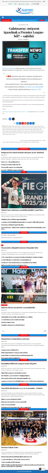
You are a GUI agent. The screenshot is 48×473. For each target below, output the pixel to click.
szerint (28, 132)
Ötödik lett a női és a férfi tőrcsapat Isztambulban (13, 219)
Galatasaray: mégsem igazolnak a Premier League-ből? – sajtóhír (24, 32)
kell (19, 129)
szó (31, 132)
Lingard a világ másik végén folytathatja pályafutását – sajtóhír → (33, 140)
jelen (15, 129)
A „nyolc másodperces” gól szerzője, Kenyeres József (15, 459)
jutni (17, 129)
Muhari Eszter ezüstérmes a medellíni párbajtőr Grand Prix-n (22, 210)
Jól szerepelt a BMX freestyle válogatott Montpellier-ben (16, 378)
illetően (12, 129)
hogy (3, 129)
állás (10, 126)
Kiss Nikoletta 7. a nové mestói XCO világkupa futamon (15, 375)
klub (23, 129)
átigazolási (24, 126)
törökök (40, 132)
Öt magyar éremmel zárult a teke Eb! (10, 164)
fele (22, 127)
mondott (4, 131)
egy (7, 127)
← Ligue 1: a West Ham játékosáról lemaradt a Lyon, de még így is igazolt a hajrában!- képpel (20, 142)
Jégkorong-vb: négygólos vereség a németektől (13, 402)
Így (9, 129)
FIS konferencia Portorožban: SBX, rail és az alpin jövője (16, 407)
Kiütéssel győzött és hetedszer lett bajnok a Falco (14, 265)
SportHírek (20, 132)
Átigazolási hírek (30, 126)
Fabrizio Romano (17, 127)
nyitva (26, 131)
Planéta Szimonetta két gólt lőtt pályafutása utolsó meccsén (16, 457)
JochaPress (4, 305)
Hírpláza (39, 111)
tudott (9, 134)
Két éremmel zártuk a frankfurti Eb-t (10, 358)
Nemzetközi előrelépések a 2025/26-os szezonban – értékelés (22, 388)
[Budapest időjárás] (35, 4)
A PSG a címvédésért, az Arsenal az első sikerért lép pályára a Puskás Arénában (22, 257)
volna (14, 134)
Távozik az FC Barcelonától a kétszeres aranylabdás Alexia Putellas (19, 262)
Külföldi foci (24, 25)
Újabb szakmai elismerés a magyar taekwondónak (14, 352)
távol (33, 132)
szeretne (25, 132)
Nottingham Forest (20, 131)
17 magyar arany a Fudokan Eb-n (10, 350)
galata (32, 127)
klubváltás (27, 129)
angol (16, 126)
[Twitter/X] (13, 119)
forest (29, 127)
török (38, 132)
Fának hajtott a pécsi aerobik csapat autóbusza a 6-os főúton (16, 317)
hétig (40, 127)
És (13, 127)
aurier (42, 126)
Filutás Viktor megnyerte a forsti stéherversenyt (13, 373)
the (35, 132)
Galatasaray (36, 127)
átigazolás (19, 126)
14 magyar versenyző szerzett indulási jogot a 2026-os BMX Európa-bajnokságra (22, 381)
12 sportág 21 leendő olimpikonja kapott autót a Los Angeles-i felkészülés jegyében (22, 222)
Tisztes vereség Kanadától (8, 405)
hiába (42, 127)
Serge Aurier (15, 132)
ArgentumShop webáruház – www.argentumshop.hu (11, 237)
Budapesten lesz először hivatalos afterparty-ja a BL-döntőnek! (22, 152)
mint (40, 129)
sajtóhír (10, 132)
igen (8, 129)
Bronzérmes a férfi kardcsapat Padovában (12, 225)
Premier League (36, 131)
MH (2, 245)
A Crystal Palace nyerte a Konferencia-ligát (12, 319)
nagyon (7, 131)
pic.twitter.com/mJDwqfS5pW (34, 87)
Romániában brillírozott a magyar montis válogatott (18, 363)
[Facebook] (10, 119)
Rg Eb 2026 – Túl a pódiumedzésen (10, 162)
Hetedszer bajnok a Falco (8, 322)
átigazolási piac (37, 126)
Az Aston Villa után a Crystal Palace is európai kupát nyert (16, 260)
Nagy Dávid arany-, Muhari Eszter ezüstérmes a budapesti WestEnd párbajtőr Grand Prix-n (23, 228)
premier (31, 131)
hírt (44, 127)
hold (6, 129)
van (12, 134)
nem (10, 131)
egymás (9, 127)
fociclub (25, 127)
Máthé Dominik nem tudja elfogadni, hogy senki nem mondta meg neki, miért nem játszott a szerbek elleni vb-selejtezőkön (22, 465)
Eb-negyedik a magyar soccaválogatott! (11, 167)
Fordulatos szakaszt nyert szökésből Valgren (13, 325)
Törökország (5, 134)
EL (12, 127)
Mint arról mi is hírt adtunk (8, 68)
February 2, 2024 (36, 89)
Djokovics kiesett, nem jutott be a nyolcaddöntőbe (18, 307)
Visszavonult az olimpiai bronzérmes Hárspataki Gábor (19, 248)
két (21, 129)
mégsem (37, 129)
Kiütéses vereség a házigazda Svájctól (11, 399)
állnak (13, 126)
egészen (4, 127)
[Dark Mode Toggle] (42, 469)
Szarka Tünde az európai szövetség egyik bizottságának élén (17, 355)
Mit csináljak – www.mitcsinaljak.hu (8, 235)
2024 (8, 126)
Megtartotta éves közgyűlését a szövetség (15, 339)
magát (34, 129)
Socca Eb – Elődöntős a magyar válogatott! (12, 170)
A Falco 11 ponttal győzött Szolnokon (10, 462)
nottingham (14, 131)
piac (29, 131)
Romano (7, 132)
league (31, 129)
